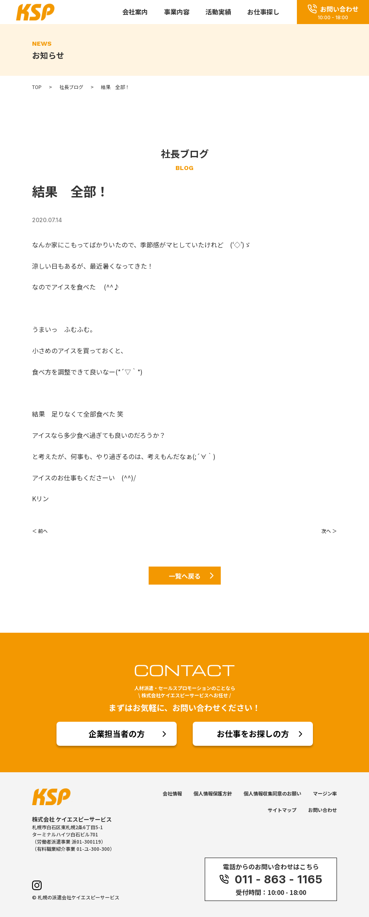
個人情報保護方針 (213, 793)
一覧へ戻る (185, 576)
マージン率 (325, 793)
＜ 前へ (40, 530)
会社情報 (172, 793)
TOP (37, 87)
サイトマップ (282, 809)
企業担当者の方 (117, 733)
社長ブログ (71, 87)
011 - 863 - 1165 (271, 879)
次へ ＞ (329, 530)
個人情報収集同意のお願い (272, 793)
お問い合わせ (322, 809)
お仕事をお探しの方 (253, 733)
